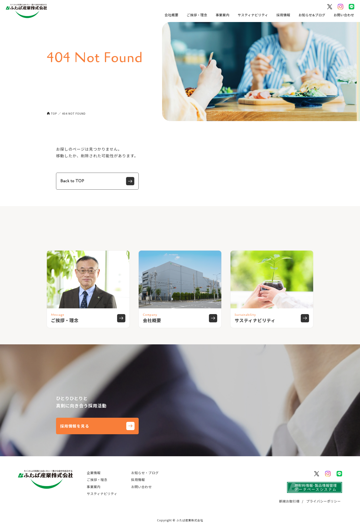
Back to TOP (97, 181)
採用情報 (281, 14)
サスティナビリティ (250, 14)
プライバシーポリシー (323, 501)
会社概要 (169, 14)
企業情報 (94, 472)
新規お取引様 (289, 501)
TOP (54, 113)
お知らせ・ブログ (145, 472)
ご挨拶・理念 (194, 14)
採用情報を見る (97, 426)
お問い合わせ (341, 14)
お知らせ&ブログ (309, 14)
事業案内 (220, 14)
